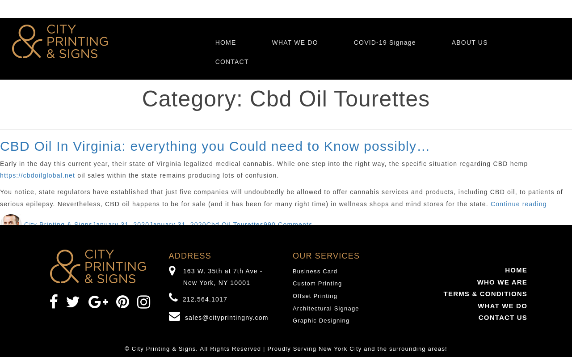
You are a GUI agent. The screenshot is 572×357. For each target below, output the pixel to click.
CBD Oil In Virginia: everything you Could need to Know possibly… (215, 146)
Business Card (315, 271)
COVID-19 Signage (385, 42)
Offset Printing (315, 296)
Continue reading (519, 204)
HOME (225, 42)
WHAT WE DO (295, 42)
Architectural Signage (326, 308)
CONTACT (232, 61)
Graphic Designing (321, 320)
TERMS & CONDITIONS (485, 294)
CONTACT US (503, 317)
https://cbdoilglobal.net (37, 175)
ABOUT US (470, 42)
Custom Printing (317, 283)
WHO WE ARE (502, 282)
